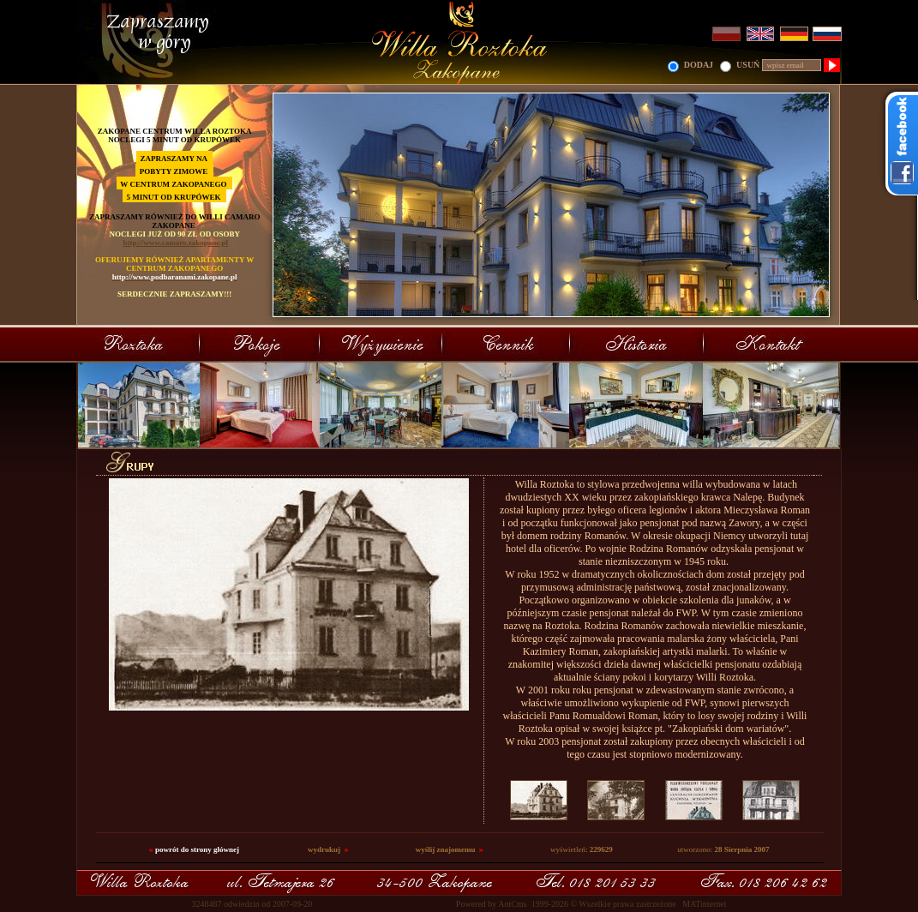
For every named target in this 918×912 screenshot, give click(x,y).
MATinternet (704, 904)
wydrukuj (324, 849)
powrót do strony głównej (197, 849)
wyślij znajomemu (446, 849)
